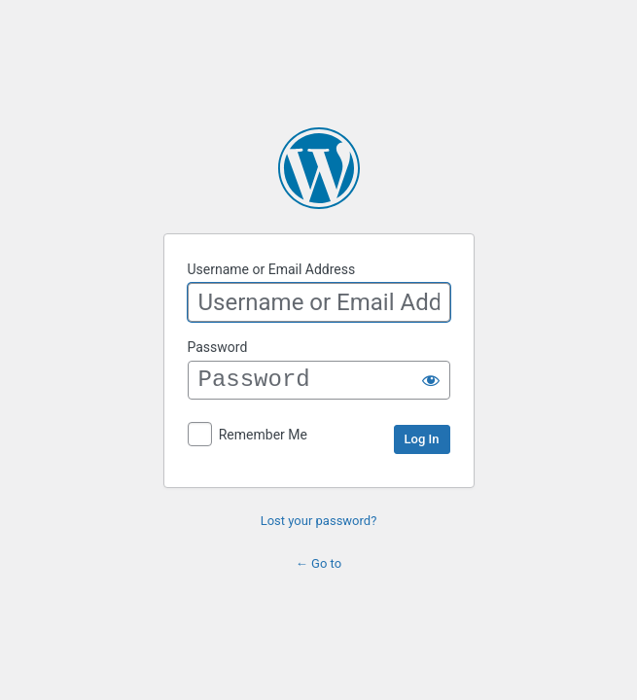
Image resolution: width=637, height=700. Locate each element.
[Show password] (430, 380)
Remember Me (263, 434)
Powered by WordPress (319, 168)
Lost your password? (319, 520)
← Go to (318, 563)
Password (218, 347)
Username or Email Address (272, 269)
